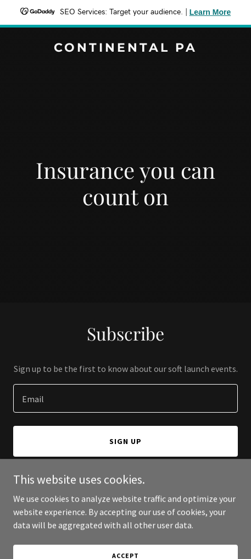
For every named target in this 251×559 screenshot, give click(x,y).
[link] (125, 48)
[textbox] (125, 398)
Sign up (125, 441)
